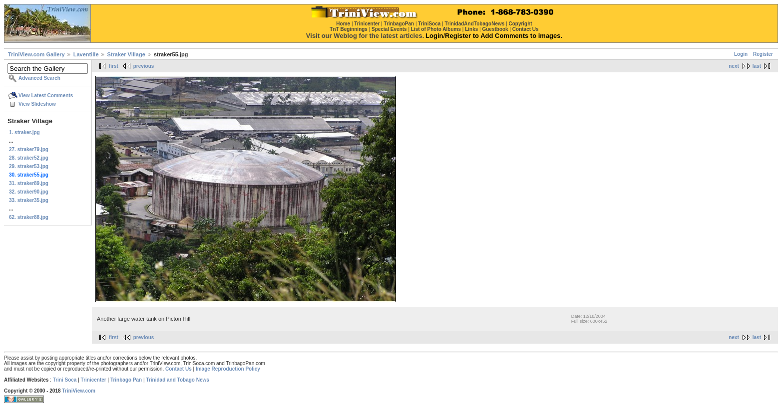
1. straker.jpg (24, 132)
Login (741, 54)
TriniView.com (78, 391)
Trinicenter (93, 380)
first (113, 66)
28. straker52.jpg (28, 158)
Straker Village (126, 54)
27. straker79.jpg (28, 149)
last (757, 66)
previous (143, 66)
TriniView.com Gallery (36, 54)
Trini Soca (65, 380)
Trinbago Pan (126, 380)
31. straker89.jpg (28, 183)
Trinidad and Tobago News (177, 380)
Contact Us (178, 369)
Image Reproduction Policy (228, 369)
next (734, 66)
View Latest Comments (45, 95)
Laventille (86, 54)
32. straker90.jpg (28, 192)
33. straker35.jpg (28, 200)
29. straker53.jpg (28, 166)
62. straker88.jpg (28, 217)
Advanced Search (39, 78)
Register (763, 54)
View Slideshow (37, 104)
